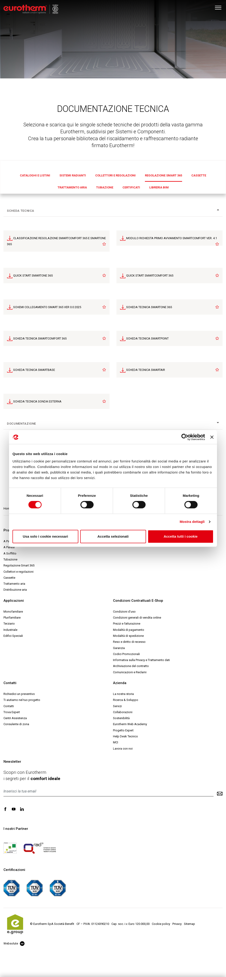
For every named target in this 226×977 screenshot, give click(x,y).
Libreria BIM (159, 187)
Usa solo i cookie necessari (45, 536)
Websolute (13, 943)
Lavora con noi (123, 748)
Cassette (198, 175)
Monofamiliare (13, 611)
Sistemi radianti (72, 175)
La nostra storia (123, 694)
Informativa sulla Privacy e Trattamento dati (141, 660)
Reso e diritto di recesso (129, 641)
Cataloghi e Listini (35, 175)
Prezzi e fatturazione (126, 623)
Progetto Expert (123, 730)
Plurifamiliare (12, 617)
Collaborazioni (122, 712)
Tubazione (104, 187)
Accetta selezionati (112, 536)
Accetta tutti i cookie (181, 536)
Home (7, 508)
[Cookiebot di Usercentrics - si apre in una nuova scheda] (185, 437)
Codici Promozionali (126, 654)
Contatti (8, 706)
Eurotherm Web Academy (130, 724)
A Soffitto (9, 553)
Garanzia (119, 648)
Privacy (177, 924)
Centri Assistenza (15, 718)
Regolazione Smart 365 (163, 175)
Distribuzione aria (15, 589)
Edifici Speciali (13, 635)
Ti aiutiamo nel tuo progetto (21, 700)
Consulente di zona (16, 724)
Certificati (131, 187)
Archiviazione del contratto (131, 666)
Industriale (10, 629)
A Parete (9, 547)
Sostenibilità (121, 718)
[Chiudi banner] (212, 437)
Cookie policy (161, 924)
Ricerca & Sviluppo (125, 700)
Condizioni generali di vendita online (137, 617)
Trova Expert (11, 712)
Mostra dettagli (192, 522)
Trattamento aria (72, 187)
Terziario (9, 623)
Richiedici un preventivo (19, 694)
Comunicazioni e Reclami (130, 672)
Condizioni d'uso (124, 611)
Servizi (117, 706)
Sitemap (189, 924)
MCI (115, 742)
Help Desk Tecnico (125, 736)
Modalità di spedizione (128, 635)
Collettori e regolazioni (115, 175)
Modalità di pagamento (128, 629)
